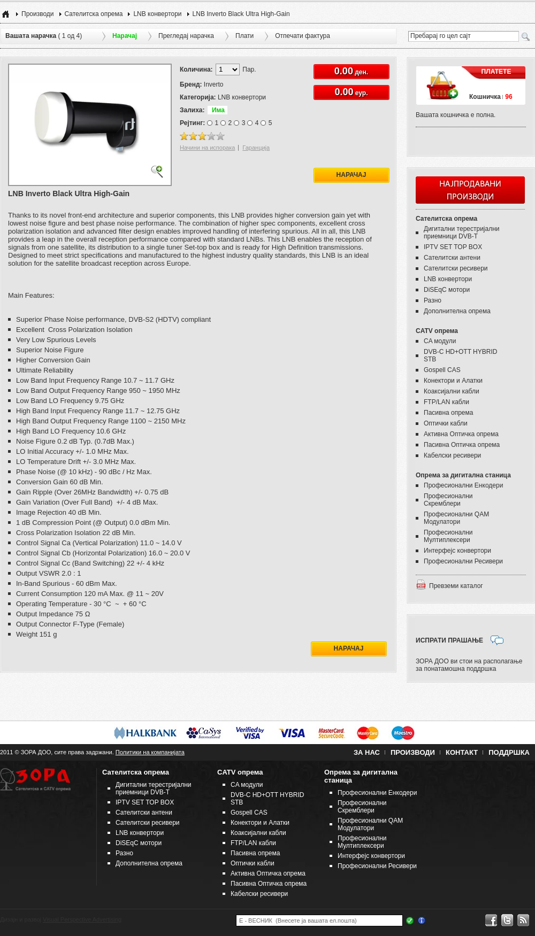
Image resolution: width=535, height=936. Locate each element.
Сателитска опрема (94, 14)
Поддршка (509, 752)
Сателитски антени (452, 257)
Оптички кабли (446, 423)
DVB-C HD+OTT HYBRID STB (460, 355)
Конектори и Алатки (453, 380)
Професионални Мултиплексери (448, 536)
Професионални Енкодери (463, 485)
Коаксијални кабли (451, 391)
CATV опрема (437, 331)
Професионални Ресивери (463, 561)
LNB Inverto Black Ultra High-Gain (241, 14)
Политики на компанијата (150, 752)
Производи (37, 14)
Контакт (462, 752)
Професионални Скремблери (448, 499)
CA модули (440, 341)
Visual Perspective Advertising (82, 919)
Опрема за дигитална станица (463, 475)
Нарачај (351, 175)
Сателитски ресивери (456, 268)
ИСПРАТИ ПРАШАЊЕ (449, 640)
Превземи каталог (456, 586)
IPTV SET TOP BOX (453, 247)
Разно (432, 300)
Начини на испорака (207, 147)
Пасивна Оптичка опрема (462, 444)
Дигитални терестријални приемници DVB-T (462, 232)
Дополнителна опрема (457, 311)
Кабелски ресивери (452, 455)
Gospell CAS (442, 370)
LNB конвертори (157, 14)
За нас (367, 752)
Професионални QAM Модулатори (456, 517)
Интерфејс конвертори (457, 550)
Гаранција (256, 147)
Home (5, 13)
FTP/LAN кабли (446, 402)
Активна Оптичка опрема (461, 434)
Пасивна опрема (448, 412)
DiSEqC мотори (447, 289)
